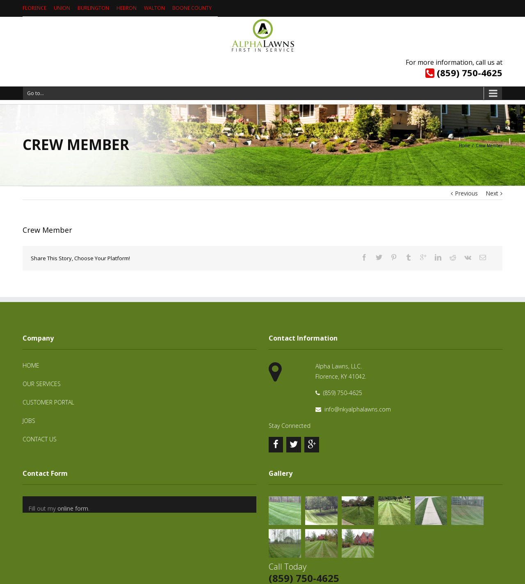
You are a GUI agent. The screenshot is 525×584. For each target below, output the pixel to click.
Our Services (42, 384)
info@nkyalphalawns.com (357, 409)
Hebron (126, 8)
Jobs (29, 421)
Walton (154, 8)
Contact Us (40, 439)
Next (492, 193)
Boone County (192, 8)
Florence (34, 8)
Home (464, 145)
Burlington (93, 8)
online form (72, 508)
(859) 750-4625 (469, 72)
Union (62, 8)
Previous (466, 193)
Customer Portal (48, 402)
